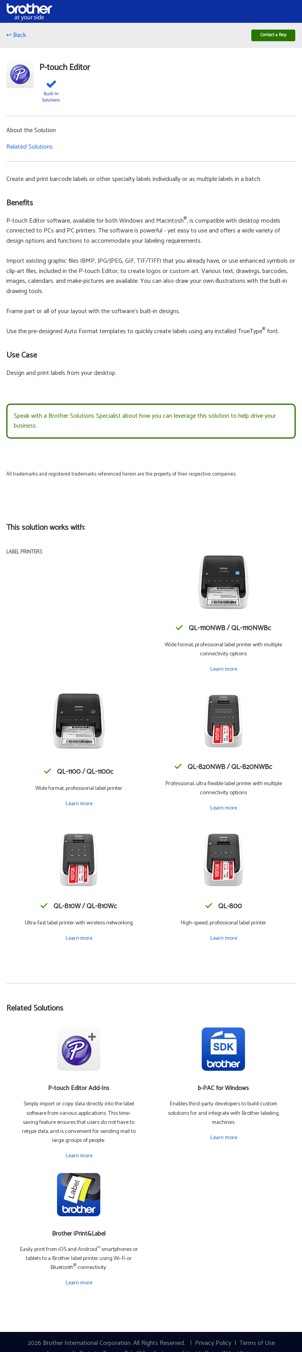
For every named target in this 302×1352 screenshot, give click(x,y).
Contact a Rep (267, 37)
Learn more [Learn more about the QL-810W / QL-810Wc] (78, 941)
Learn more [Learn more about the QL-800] (223, 941)
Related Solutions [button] (29, 150)
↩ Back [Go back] (16, 37)
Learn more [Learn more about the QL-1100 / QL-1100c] (78, 807)
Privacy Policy (213, 1346)
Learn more (78, 1159)
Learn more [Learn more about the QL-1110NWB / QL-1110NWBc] (223, 672)
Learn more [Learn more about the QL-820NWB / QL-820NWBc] (223, 812)
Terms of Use (257, 1346)
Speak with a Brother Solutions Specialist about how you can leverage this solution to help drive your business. (145, 424)
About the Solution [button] (31, 134)
